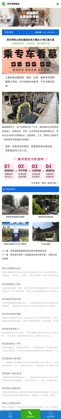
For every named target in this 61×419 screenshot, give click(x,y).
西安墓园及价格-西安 (11, 361)
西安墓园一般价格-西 (11, 376)
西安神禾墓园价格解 (11, 317)
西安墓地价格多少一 (11, 331)
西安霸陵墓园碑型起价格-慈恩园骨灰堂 (28, 251)
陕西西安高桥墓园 (45, 217)
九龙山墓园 (45, 244)
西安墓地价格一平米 (11, 346)
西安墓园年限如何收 (11, 302)
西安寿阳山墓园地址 (11, 391)
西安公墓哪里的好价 (11, 271)
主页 (44, 32)
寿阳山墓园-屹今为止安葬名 (15, 244)
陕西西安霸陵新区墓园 (15, 217)
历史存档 (50, 32)
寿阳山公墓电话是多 (11, 406)
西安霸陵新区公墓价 (11, 287)
